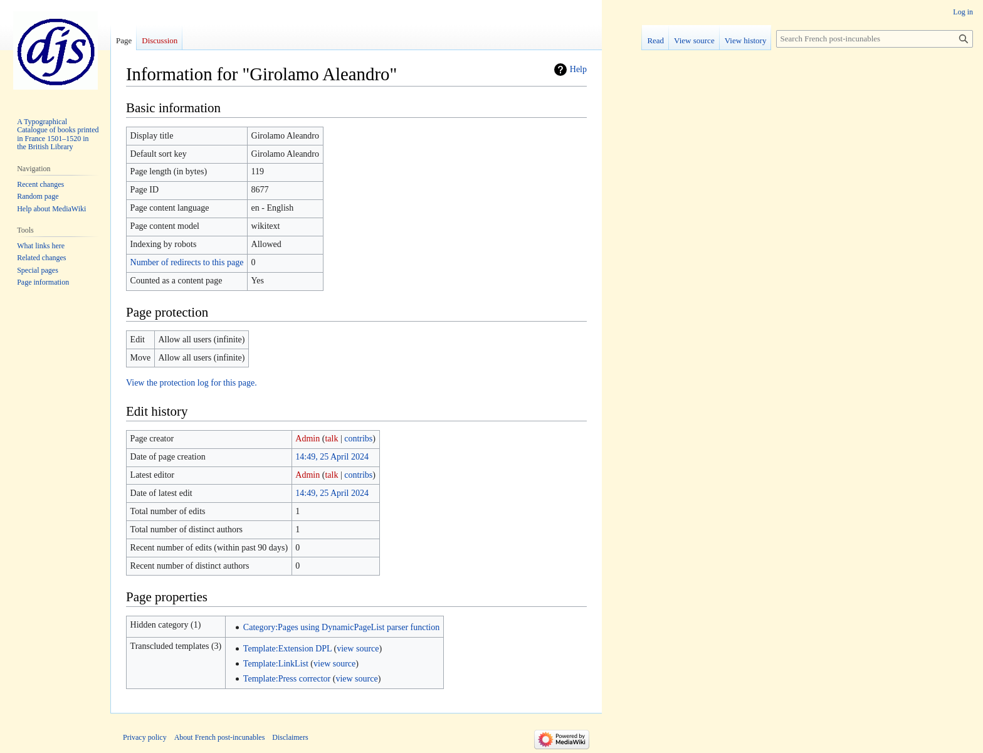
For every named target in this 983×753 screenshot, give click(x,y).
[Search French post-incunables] (874, 39)
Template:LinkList (275, 663)
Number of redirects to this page (187, 262)
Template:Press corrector (286, 678)
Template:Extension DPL (287, 648)
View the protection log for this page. (191, 382)
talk (331, 438)
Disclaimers (290, 737)
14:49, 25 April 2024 (332, 456)
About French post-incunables (219, 737)
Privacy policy (145, 737)
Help (578, 69)
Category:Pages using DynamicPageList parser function (341, 627)
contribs (358, 438)
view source (358, 648)
